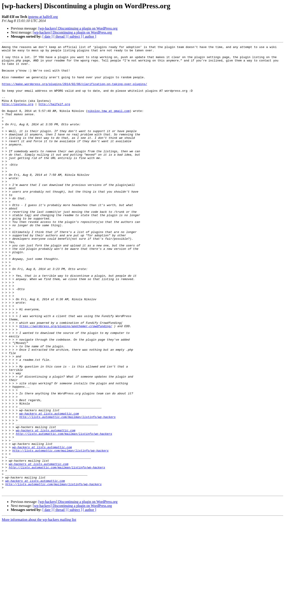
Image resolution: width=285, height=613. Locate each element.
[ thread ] (60, 36)
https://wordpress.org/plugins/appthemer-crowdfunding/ (65, 382)
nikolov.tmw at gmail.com (108, 124)
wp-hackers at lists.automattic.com (49, 487)
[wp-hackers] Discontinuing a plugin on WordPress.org (78, 28)
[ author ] (89, 36)
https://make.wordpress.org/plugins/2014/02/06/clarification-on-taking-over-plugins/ (74, 92)
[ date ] (47, 36)
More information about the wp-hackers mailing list (39, 609)
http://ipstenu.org (17, 116)
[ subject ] (75, 36)
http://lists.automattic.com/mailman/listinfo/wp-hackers (67, 491)
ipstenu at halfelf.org (43, 17)
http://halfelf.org (54, 116)
